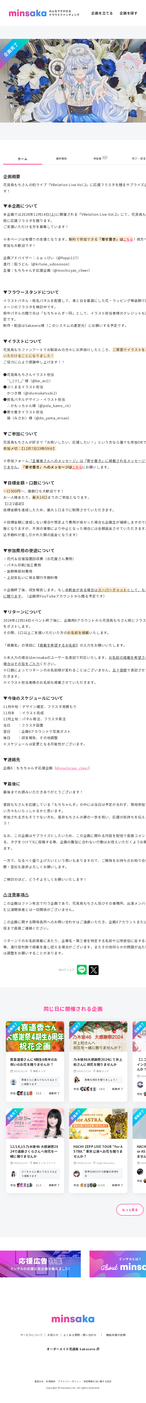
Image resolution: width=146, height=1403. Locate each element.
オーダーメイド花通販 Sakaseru (73, 1343)
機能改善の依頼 (121, 1329)
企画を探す (129, 13)
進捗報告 (61, 159)
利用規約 (50, 1381)
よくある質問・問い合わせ (81, 1329)
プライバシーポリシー (69, 1381)
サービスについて (26, 1329)
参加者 (100, 158)
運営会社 (39, 1381)
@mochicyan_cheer (73, 767)
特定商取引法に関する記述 (98, 1381)
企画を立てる (102, 13)
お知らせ (50, 1329)
